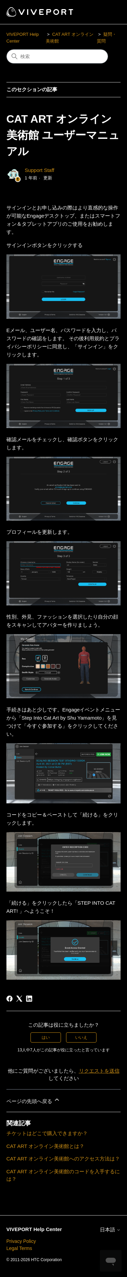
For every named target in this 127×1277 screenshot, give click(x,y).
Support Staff (39, 170)
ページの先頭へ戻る (33, 1100)
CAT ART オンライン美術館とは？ (45, 1146)
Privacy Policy (21, 1241)
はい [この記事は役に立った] (46, 1037)
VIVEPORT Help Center (34, 1229)
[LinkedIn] (29, 999)
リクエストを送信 (99, 1071)
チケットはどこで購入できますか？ (47, 1133)
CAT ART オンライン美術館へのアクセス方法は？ (63, 1158)
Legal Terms (19, 1248)
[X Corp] (19, 999)
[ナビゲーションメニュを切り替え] (109, 12)
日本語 (110, 1229)
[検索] (57, 56)
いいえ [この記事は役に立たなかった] (81, 1037)
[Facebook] (9, 999)
